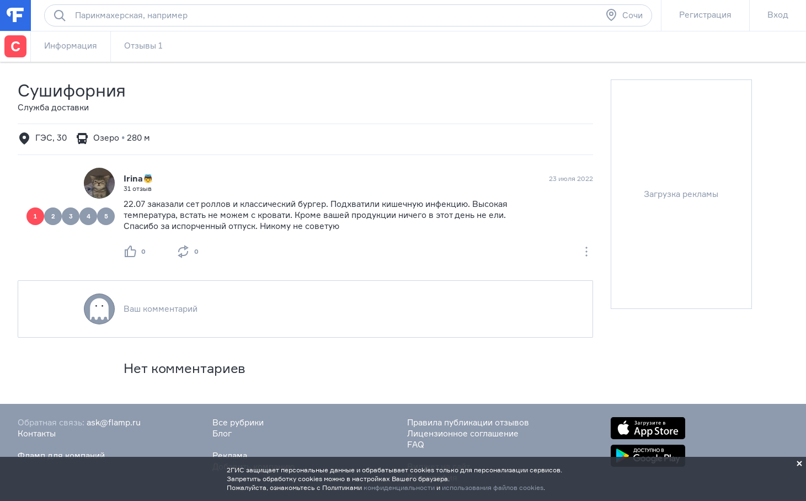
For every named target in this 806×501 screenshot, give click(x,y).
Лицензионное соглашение (463, 433)
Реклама (229, 455)
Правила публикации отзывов (468, 422)
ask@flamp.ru (114, 422)
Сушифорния (72, 90)
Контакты (37, 433)
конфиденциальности (399, 487)
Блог (222, 433)
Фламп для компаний (61, 455)
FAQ (415, 444)
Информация (70, 45)
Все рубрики (238, 422)
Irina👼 (138, 178)
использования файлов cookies (492, 487)
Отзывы (143, 45)
